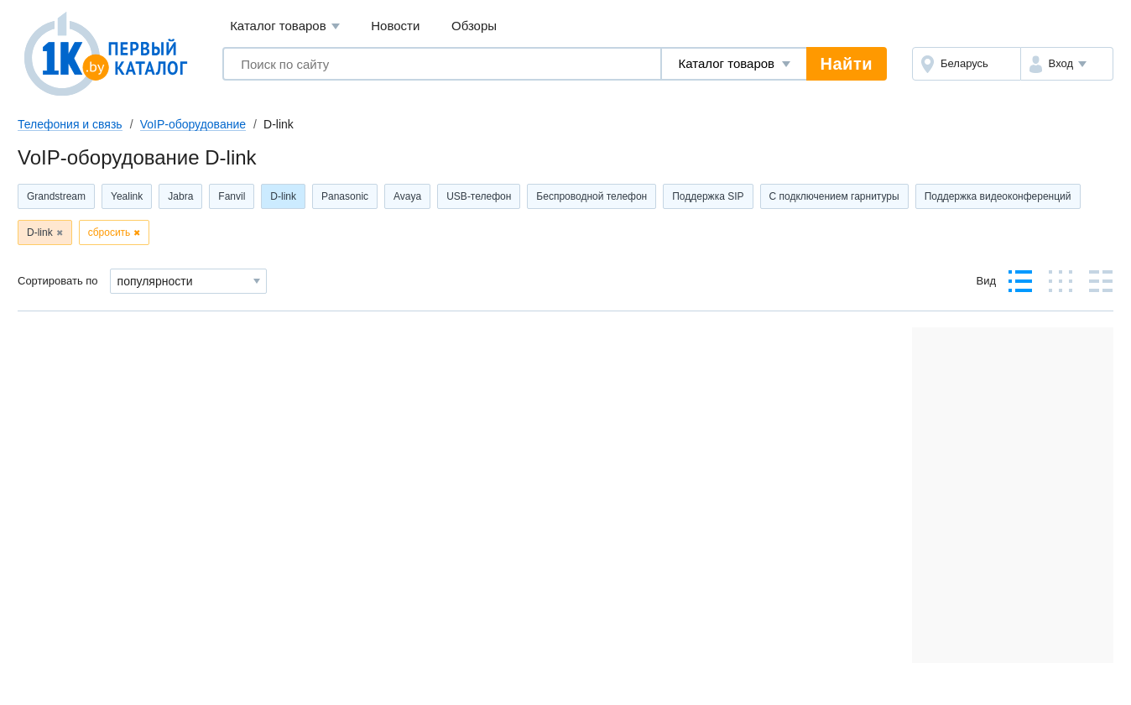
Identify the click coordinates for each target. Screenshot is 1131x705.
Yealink (127, 196)
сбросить (109, 232)
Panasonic (344, 196)
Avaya (407, 196)
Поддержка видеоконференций (998, 196)
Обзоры (474, 25)
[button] (1067, 64)
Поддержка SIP (707, 196)
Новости (395, 25)
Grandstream (56, 196)
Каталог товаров (285, 26)
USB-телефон (478, 196)
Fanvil (231, 196)
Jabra (180, 196)
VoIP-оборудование (193, 124)
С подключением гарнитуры (834, 196)
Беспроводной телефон (591, 196)
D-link (283, 196)
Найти (847, 64)
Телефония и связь (70, 124)
